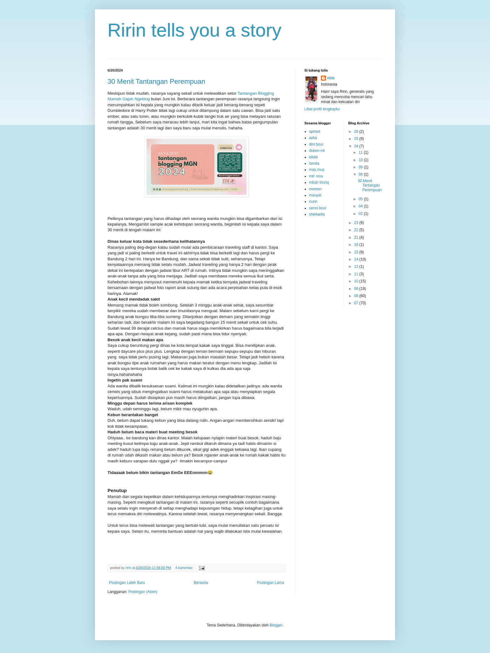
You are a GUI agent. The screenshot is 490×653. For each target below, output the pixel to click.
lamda (314, 163)
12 (356, 266)
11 (361, 152)
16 (356, 244)
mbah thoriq (319, 182)
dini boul (316, 144)
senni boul (317, 208)
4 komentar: (184, 568)
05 (361, 199)
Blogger (276, 625)
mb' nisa (316, 176)
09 (361, 167)
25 (356, 139)
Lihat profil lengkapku (322, 109)
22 (356, 230)
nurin (313, 201)
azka (313, 138)
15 (356, 252)
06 (361, 174)
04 (361, 206)
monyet (315, 195)
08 (356, 296)
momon (315, 189)
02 (361, 214)
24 (356, 146)
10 (361, 160)
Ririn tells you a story (195, 30)
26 (356, 131)
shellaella (317, 214)
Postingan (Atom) (143, 592)
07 (356, 303)
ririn (330, 78)
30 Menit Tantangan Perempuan (156, 81)
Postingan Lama (270, 583)
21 (356, 237)
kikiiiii (313, 157)
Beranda (201, 583)
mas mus (316, 169)
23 (356, 223)
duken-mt (317, 150)
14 (356, 259)
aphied (314, 131)
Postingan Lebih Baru (127, 583)
